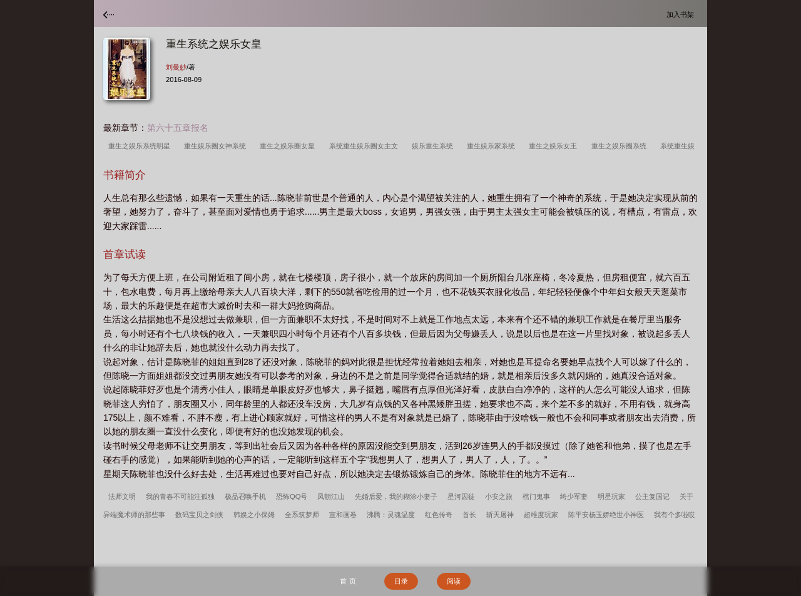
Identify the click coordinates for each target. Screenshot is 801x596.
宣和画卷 (343, 514)
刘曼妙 (176, 67)
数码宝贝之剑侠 (199, 514)
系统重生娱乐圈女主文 (365, 146)
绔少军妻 (574, 496)
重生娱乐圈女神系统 (217, 146)
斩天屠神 (500, 514)
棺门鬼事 (536, 496)
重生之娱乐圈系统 (620, 146)
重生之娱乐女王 (555, 146)
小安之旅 (499, 496)
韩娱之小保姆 (254, 514)
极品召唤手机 (245, 496)
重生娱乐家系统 (493, 146)
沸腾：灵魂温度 (391, 514)
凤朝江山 (331, 496)
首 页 (347, 581)
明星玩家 (611, 496)
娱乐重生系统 (434, 146)
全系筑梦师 (302, 514)
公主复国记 (652, 496)
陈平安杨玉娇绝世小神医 (606, 514)
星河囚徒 (461, 496)
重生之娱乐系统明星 (141, 146)
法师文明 (122, 496)
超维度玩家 (541, 514)
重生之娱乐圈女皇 (289, 146)
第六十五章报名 (177, 128)
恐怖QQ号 (291, 496)
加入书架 (682, 14)
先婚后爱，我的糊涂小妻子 (396, 496)
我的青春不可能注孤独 (180, 496)
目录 (401, 581)
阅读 (454, 581)
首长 (469, 514)
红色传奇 (438, 514)
